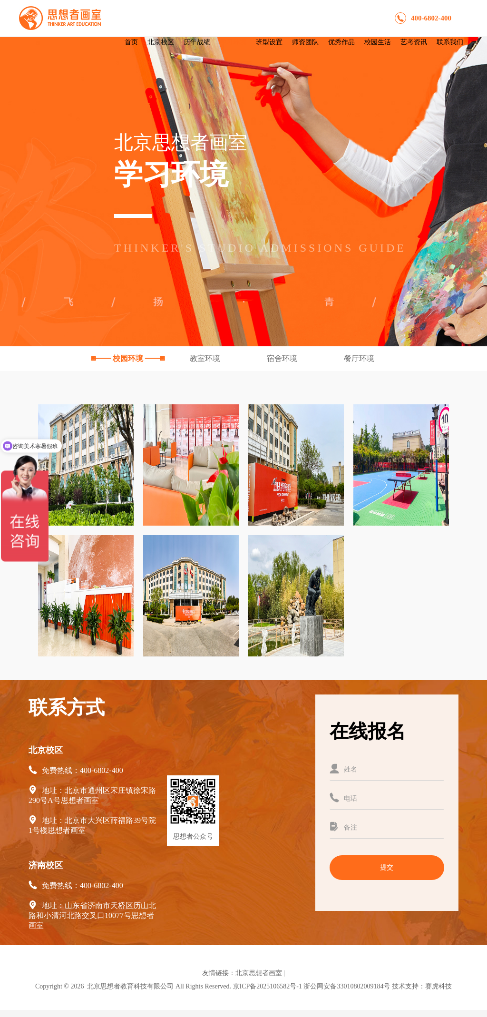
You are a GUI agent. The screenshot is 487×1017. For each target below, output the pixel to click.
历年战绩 (197, 42)
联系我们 (450, 42)
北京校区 (160, 42)
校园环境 (129, 358)
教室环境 (206, 358)
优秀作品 (341, 42)
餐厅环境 (359, 358)
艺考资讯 (413, 42)
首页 (131, 42)
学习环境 (233, 42)
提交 (386, 867)
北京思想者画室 (258, 973)
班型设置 (269, 42)
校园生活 (377, 42)
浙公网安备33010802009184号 (346, 986)
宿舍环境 (283, 358)
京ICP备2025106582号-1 (267, 986)
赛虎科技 (438, 986)
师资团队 (305, 42)
